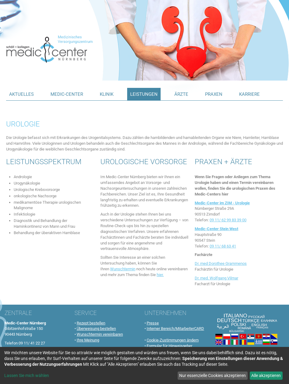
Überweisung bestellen (96, 328)
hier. (160, 274)
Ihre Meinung (88, 340)
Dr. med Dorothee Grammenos (221, 263)
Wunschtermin (122, 269)
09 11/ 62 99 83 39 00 (228, 220)
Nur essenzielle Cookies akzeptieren (212, 375)
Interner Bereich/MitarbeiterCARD (175, 328)
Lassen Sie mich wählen (26, 375)
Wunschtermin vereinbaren (100, 334)
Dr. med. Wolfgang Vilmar (216, 278)
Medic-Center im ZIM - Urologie (222, 203)
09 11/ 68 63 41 (223, 246)
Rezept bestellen (91, 323)
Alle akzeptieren (266, 375)
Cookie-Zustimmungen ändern (173, 340)
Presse (153, 323)
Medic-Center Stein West (216, 229)
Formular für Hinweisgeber (169, 346)
